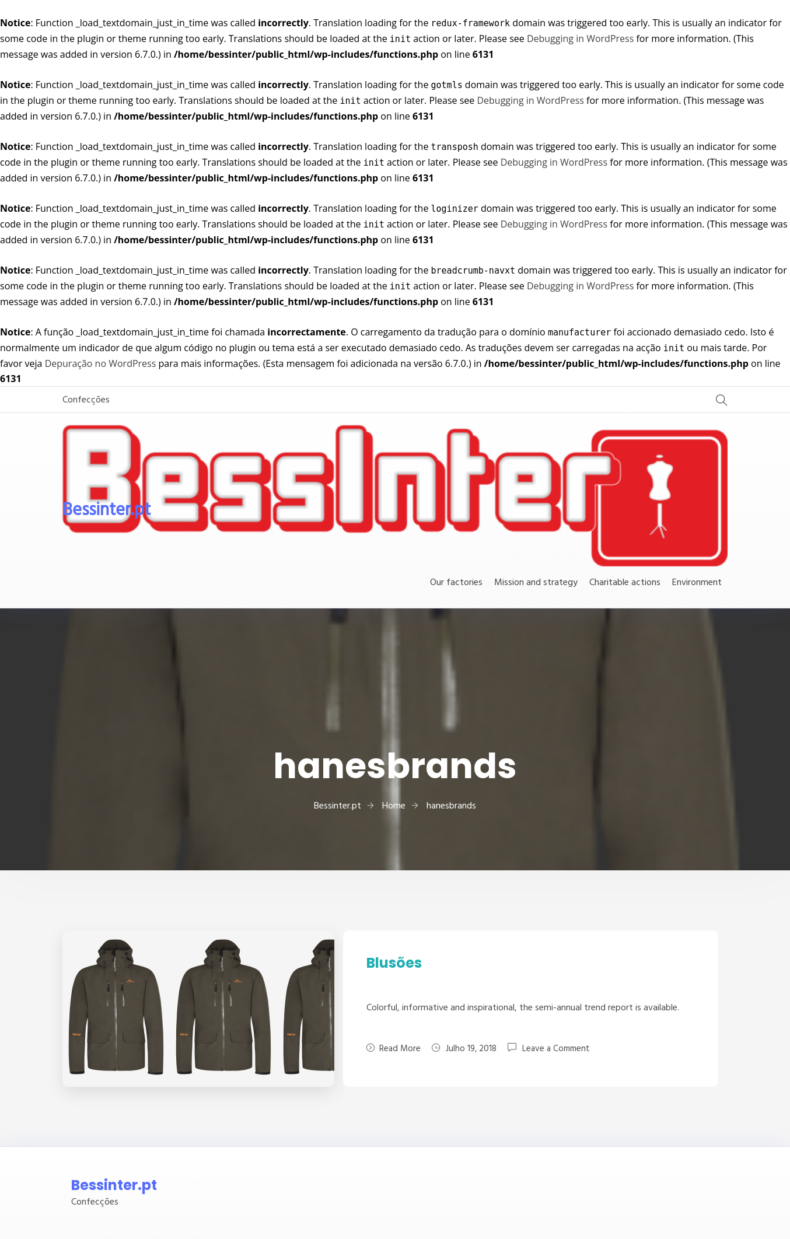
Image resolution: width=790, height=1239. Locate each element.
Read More (393, 1049)
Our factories (456, 582)
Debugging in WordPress (580, 38)
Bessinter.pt (106, 510)
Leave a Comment (556, 1048)
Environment (697, 582)
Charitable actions (624, 582)
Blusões (394, 962)
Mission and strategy (536, 582)
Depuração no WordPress (100, 363)
